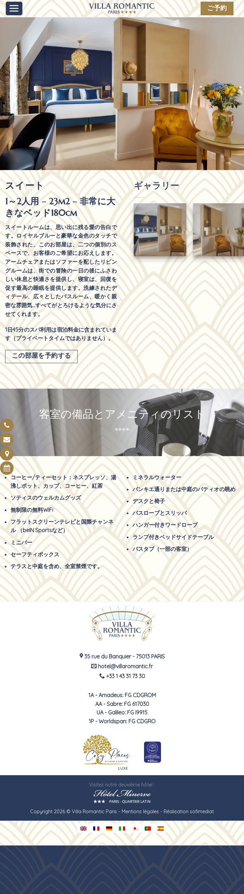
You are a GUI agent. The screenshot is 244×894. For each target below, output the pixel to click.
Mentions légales (140, 811)
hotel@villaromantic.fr (122, 666)
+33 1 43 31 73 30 (122, 676)
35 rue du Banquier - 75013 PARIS (122, 656)
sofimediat (202, 811)
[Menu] (14, 8)
